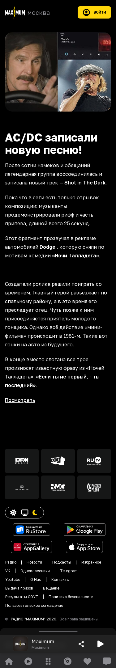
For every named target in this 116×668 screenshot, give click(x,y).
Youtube (12, 579)
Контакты (60, 579)
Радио (10, 562)
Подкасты (61, 562)
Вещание (51, 588)
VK (7, 571)
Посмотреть (20, 400)
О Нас (35, 579)
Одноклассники (35, 571)
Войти (94, 12)
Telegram (69, 571)
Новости (34, 562)
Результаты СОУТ (21, 596)
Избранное (91, 562)
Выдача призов (19, 588)
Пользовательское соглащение (34, 605)
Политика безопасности (71, 596)
